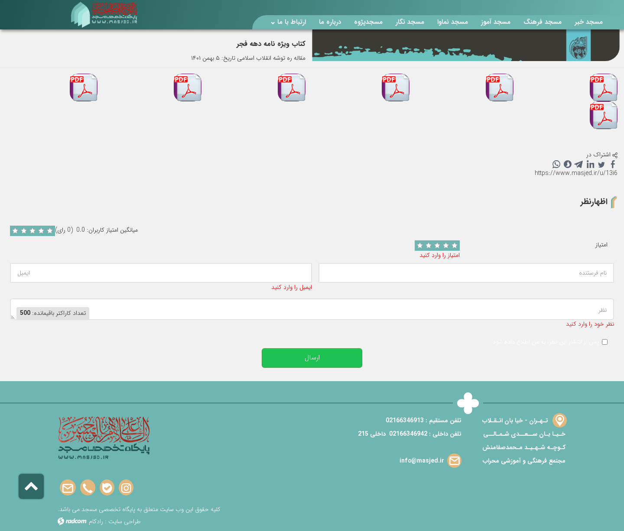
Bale (107, 487)
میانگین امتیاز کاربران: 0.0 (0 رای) (96, 230)
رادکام (96, 521)
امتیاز (601, 244)
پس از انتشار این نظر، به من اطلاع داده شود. (545, 341)
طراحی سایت (124, 521)
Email (67, 487)
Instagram (126, 487)
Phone (88, 487)
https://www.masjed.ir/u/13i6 (576, 173)
